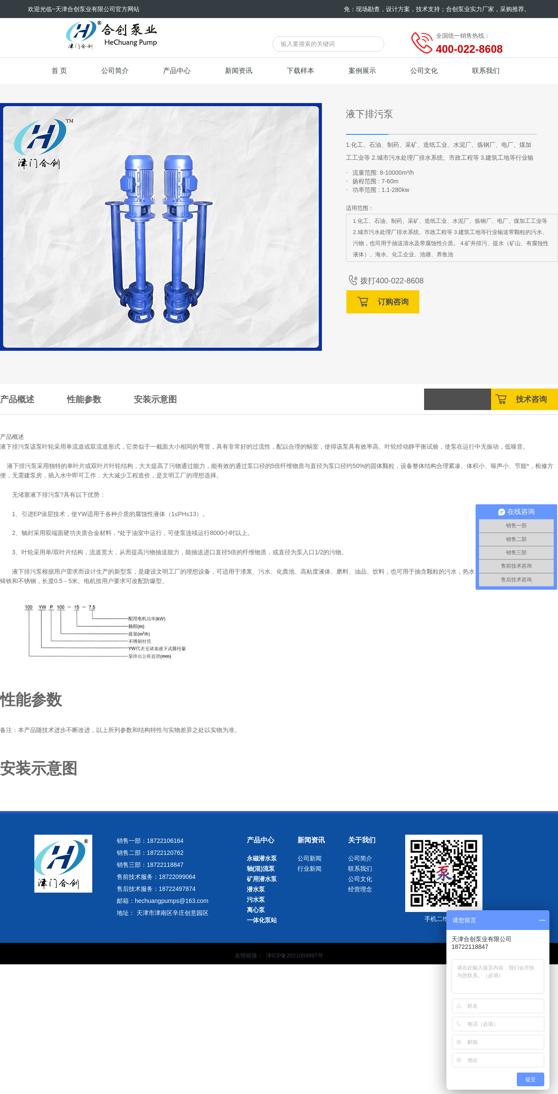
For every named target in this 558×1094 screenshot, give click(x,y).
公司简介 (115, 70)
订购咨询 (383, 302)
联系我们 (486, 70)
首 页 (59, 70)
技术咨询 (521, 399)
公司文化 (424, 70)
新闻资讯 (238, 70)
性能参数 (84, 399)
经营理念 (360, 889)
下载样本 (300, 70)
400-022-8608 (469, 49)
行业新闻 (309, 868)
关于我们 (362, 840)
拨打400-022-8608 (385, 281)
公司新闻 (309, 858)
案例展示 (362, 70)
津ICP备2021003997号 (294, 955)
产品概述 (17, 399)
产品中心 (177, 70)
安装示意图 (155, 399)
